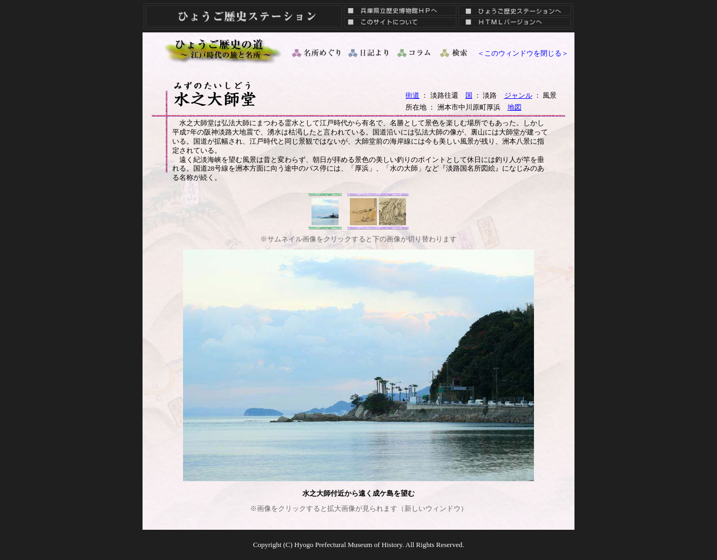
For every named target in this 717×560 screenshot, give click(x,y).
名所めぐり (315, 53)
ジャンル (518, 95)
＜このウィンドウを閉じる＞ (523, 53)
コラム (414, 53)
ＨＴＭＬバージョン (514, 24)
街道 (412, 95)
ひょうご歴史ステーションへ (514, 8)
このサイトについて (397, 24)
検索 (454, 53)
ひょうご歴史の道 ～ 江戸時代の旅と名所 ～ (223, 50)
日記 (369, 53)
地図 (515, 107)
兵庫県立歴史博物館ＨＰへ (397, 8)
